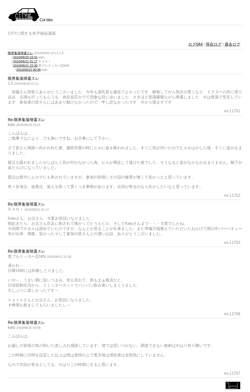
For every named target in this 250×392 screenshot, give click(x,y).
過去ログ (232, 44)
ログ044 (195, 44)
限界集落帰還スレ (20, 53)
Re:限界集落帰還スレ (26, 120)
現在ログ (213, 44)
